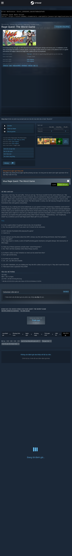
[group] (35, 343)
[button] (63, 185)
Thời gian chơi (47, 335)
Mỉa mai (30, 66)
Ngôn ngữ (27, 335)
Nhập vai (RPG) (16, 66)
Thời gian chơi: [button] (45, 342)
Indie (10, 66)
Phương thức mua (16, 335)
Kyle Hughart (30, 60)
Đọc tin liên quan (8, 152)
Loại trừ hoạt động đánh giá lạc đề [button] (29, 342)
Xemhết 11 (66, 142)
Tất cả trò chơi (5, 25)
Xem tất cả (65, 292)
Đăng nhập (4, 120)
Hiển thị (56, 335)
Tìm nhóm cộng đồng (9, 157)
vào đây (37, 298)
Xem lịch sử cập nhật (9, 150)
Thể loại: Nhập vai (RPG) (16, 25)
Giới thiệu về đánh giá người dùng (10, 312)
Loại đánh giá (5, 335)
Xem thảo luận (7, 155)
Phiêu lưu (5, 66)
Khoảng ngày (36, 335)
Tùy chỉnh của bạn (25, 312)
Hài (34, 66)
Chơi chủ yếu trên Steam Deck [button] (9, 345)
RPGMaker (24, 66)
